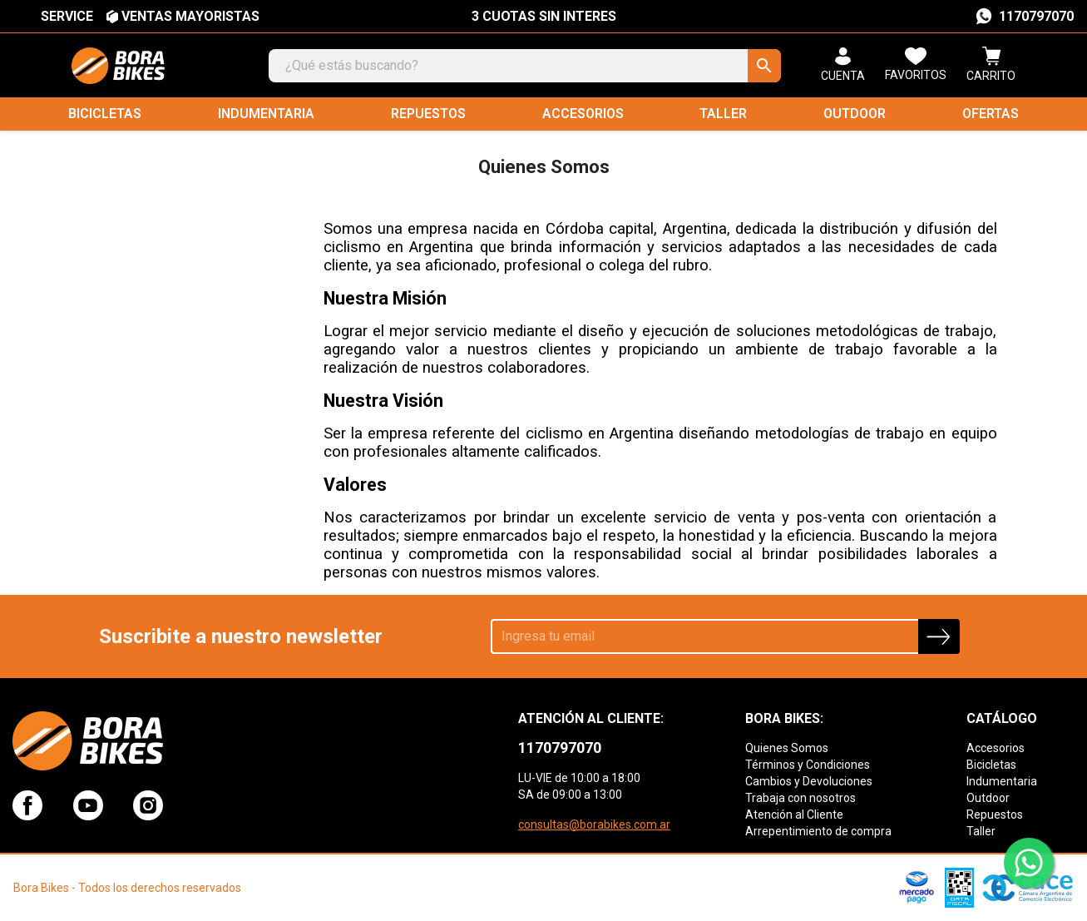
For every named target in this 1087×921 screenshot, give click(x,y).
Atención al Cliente (794, 814)
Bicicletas (104, 113)
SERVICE (67, 16)
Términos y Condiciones (807, 764)
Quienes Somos (786, 748)
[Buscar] (525, 65)
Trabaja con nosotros (800, 798)
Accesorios (583, 113)
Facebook (27, 805)
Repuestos (428, 113)
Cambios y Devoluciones (808, 781)
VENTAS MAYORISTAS (190, 16)
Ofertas (990, 113)
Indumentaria (266, 113)
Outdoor (854, 113)
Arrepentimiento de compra (818, 831)
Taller (723, 113)
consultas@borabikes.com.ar (594, 824)
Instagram (148, 805)
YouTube (88, 805)
